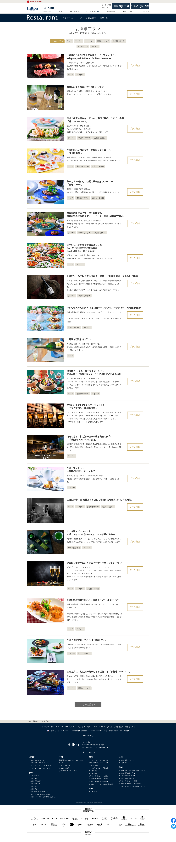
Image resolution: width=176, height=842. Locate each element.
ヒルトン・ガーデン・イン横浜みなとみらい (42, 797)
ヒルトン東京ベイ (34, 783)
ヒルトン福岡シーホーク (126, 760)
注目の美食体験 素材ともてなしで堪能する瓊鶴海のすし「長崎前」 (100, 500)
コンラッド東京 (34, 775)
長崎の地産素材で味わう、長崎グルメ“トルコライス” (93, 600)
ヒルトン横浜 (33, 789)
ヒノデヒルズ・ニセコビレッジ (38, 763)
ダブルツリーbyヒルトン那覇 (128, 781)
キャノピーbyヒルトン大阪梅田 (98, 768)
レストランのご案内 (87, 18)
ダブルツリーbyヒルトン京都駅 (98, 778)
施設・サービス (129, 11)
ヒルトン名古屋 (64, 768)
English (50, 731)
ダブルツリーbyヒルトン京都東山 (99, 781)
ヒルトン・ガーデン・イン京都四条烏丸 (101, 784)
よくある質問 (106, 5)
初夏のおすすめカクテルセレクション (85, 87)
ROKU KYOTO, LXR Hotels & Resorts (100, 763)
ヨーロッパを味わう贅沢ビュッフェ (84, 248)
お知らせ (109, 727)
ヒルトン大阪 (93, 770)
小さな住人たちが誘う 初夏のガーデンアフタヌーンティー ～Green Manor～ (105, 308)
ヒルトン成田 (33, 786)
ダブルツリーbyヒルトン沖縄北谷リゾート (132, 786)
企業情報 (75, 731)
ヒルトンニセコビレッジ (36, 760)
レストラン (74, 11)
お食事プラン (68, 18)
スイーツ (94, 46)
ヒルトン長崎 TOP (33, 721)
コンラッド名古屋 (64, 765)
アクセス (145, 11)
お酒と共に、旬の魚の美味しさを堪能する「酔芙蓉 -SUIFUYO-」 (99, 671)
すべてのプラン (57, 41)
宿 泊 (60, 11)
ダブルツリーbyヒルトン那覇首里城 (130, 783)
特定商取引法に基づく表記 (118, 731)
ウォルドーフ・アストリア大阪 (98, 760)
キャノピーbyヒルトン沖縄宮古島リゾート (132, 770)
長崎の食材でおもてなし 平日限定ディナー (88, 640)
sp (88, 840)
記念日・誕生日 (119, 41)
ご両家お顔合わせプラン (79, 339)
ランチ (69, 41)
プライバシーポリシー (98, 731)
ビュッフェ (89, 41)
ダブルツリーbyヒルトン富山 (68, 770)
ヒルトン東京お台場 (35, 781)
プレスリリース (63, 731)
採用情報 (84, 731)
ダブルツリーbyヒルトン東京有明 (39, 794)
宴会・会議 (110, 11)
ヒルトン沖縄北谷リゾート (127, 773)
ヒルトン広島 (93, 791)
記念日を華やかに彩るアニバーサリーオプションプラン (94, 563)
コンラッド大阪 (94, 765)
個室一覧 (104, 18)
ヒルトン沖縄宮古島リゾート (128, 778)
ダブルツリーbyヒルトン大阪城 (98, 776)
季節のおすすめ (103, 41)
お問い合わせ (106, 7)
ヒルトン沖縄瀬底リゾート (127, 775)
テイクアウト (83, 46)
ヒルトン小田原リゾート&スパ (38, 791)
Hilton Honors (87, 736)
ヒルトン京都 (93, 773)
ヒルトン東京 (33, 778)
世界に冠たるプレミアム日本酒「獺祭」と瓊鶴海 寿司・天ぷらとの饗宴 (102, 276)
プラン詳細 (135, 65)
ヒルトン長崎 (48, 8)
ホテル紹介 (46, 11)
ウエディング (91, 11)
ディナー (78, 41)
